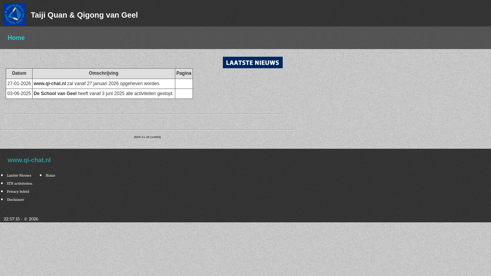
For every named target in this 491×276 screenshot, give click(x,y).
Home (16, 37)
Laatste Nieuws (19, 175)
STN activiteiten (19, 183)
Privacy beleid (18, 191)
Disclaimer (15, 199)
